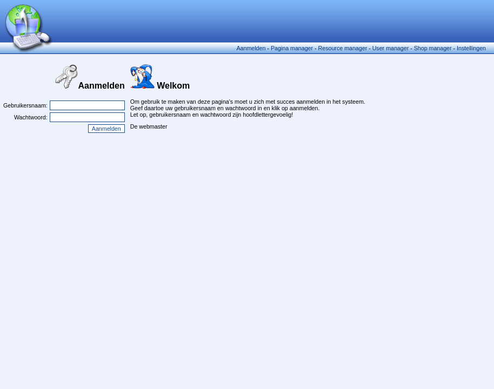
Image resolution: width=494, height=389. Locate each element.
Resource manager (343, 48)
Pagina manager (292, 48)
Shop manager (433, 48)
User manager (390, 48)
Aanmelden (250, 48)
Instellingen (471, 48)
